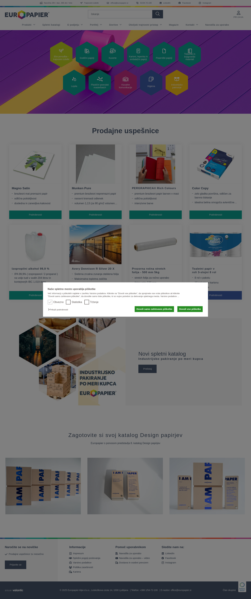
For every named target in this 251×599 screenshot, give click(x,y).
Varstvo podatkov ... (169, 296)
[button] (59, 310)
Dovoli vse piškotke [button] (190, 309)
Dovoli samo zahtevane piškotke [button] (154, 309)
